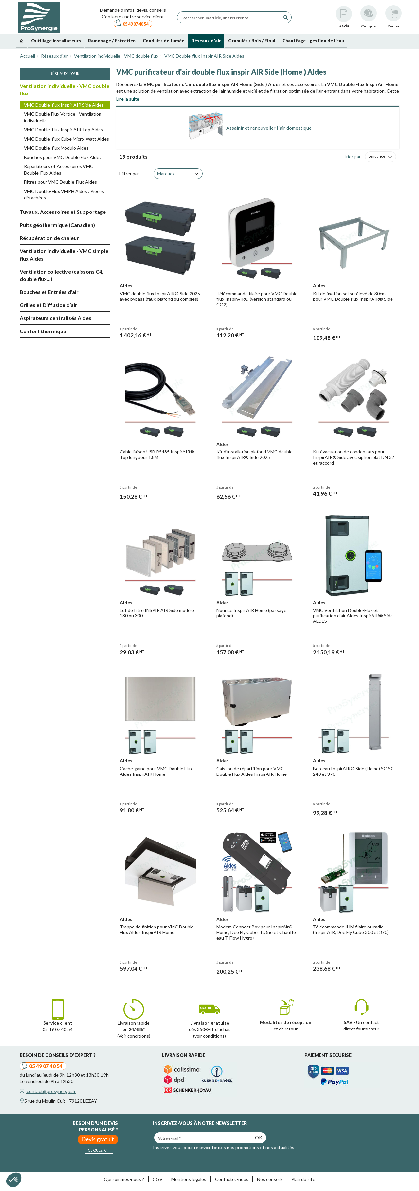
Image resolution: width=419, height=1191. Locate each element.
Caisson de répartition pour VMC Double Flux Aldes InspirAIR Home (251, 771)
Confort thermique (43, 331)
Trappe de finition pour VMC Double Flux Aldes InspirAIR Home (157, 929)
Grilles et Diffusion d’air (48, 305)
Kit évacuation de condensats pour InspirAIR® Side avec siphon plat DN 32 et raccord (353, 457)
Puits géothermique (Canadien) (57, 225)
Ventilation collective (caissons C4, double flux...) (61, 275)
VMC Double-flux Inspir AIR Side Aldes (64, 105)
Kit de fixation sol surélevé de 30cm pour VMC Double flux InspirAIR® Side (353, 296)
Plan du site (303, 1179)
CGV (158, 1179)
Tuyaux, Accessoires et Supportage (63, 212)
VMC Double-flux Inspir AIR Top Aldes (63, 129)
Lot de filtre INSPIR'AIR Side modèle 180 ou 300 (157, 613)
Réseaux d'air (65, 73)
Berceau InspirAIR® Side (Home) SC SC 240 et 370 (353, 771)
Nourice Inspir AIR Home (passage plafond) (251, 613)
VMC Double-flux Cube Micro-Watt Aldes (66, 139)
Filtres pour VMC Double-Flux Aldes (60, 182)
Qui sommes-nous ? (124, 1179)
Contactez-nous (231, 1179)
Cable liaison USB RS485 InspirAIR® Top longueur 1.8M (157, 454)
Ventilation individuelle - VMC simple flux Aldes (64, 255)
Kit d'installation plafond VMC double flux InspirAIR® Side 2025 (254, 454)
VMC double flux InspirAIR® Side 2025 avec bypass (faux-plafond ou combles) (160, 296)
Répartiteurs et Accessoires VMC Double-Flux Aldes (58, 169)
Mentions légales (188, 1179)
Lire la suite (127, 99)
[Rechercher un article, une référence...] (230, 17)
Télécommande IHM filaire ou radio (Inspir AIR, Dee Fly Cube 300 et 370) (351, 929)
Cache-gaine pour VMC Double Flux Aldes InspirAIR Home (156, 771)
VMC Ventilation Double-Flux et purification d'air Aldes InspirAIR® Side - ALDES (354, 615)
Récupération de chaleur (49, 238)
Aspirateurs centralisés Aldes (55, 318)
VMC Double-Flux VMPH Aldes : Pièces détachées (64, 194)
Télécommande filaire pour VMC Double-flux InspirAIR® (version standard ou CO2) (257, 299)
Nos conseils (270, 1179)
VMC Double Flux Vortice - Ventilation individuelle (62, 117)
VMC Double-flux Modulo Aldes (56, 148)
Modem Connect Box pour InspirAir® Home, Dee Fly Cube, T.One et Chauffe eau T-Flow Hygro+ (256, 932)
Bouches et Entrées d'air (49, 292)
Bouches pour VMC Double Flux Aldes (62, 157)
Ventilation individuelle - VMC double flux (64, 89)
